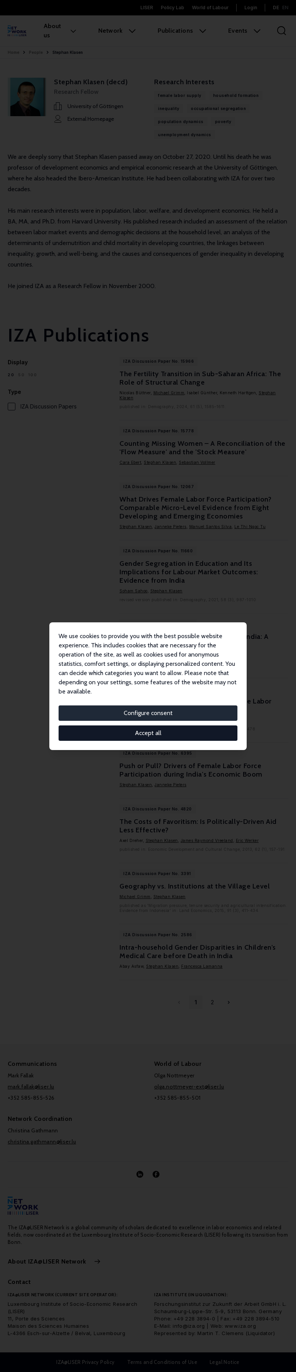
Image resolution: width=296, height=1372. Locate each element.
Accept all (148, 733)
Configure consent (148, 713)
